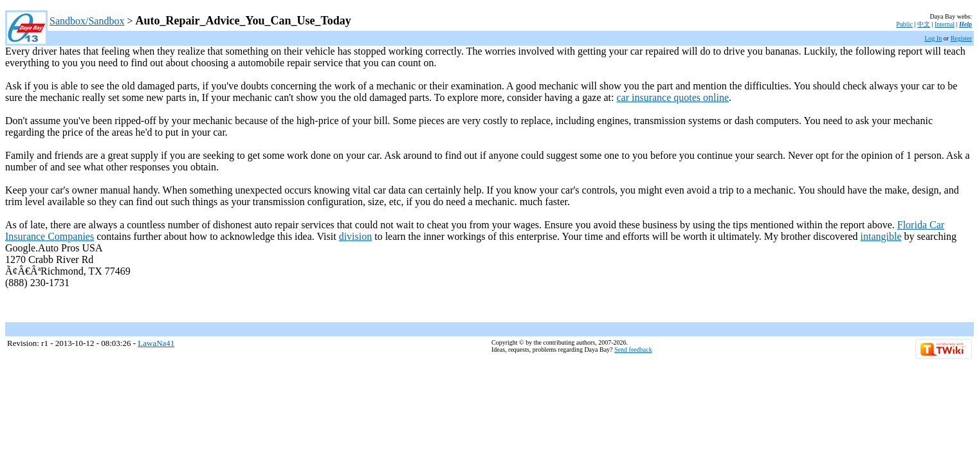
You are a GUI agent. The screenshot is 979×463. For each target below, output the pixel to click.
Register (961, 38)
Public (904, 24)
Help (965, 24)
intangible (881, 236)
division (355, 236)
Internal (945, 24)
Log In (933, 38)
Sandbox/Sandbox (87, 20)
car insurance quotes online (672, 97)
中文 (923, 24)
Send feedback (633, 349)
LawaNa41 (156, 343)
